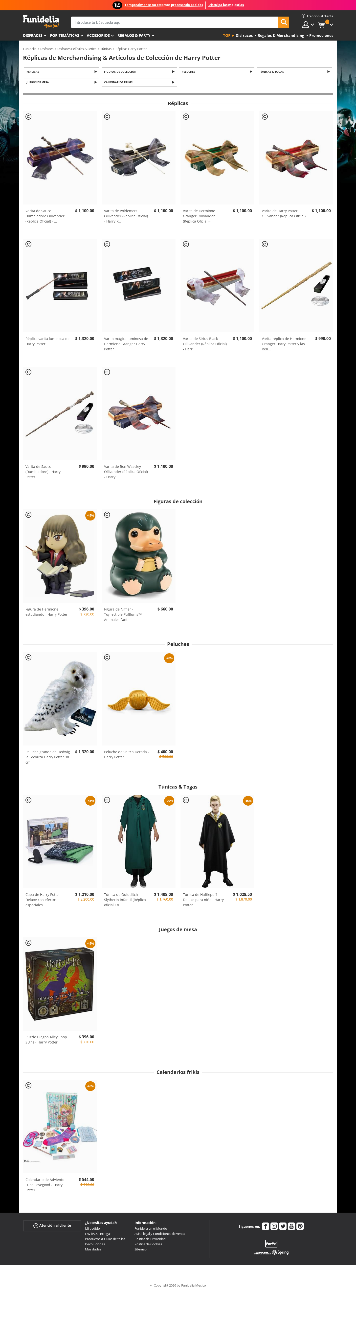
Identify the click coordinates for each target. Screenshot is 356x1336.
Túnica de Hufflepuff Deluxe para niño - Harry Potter (203, 900)
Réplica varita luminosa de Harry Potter (47, 343)
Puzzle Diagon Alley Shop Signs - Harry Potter (46, 1041)
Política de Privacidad (150, 1240)
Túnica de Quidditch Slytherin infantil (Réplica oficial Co (125, 900)
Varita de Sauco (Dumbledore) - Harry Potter (43, 473)
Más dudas (93, 1250)
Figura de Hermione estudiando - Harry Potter (46, 613)
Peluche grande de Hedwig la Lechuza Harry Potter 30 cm (47, 758)
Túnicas (105, 48)
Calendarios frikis (119, 83)
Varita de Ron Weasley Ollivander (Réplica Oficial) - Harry (126, 473)
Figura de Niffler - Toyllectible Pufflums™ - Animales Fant (124, 615)
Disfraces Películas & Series (76, 48)
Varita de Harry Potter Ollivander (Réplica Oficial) (284, 215)
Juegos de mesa (38, 83)
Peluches (189, 72)
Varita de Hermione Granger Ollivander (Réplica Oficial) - (199, 217)
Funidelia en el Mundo (150, 1230)
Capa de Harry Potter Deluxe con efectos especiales (42, 900)
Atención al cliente (52, 1227)
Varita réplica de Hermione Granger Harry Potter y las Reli (284, 345)
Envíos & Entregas (98, 1235)
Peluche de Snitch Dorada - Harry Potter (126, 756)
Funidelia (29, 48)
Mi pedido (92, 1230)
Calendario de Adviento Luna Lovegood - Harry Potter (44, 1186)
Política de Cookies (148, 1245)
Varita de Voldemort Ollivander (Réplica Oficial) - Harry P (126, 217)
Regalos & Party (133, 35)
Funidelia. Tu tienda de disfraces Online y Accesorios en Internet (41, 21)
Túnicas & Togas (272, 72)
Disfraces (32, 35)
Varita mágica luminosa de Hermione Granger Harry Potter (126, 345)
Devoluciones (95, 1245)
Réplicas (33, 72)
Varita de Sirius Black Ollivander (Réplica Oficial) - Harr (205, 345)
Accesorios (98, 35)
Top (226, 35)
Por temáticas (64, 35)
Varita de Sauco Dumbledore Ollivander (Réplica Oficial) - (45, 217)
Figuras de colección (121, 72)
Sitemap (140, 1250)
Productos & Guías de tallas (105, 1240)
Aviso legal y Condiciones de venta (159, 1235)
